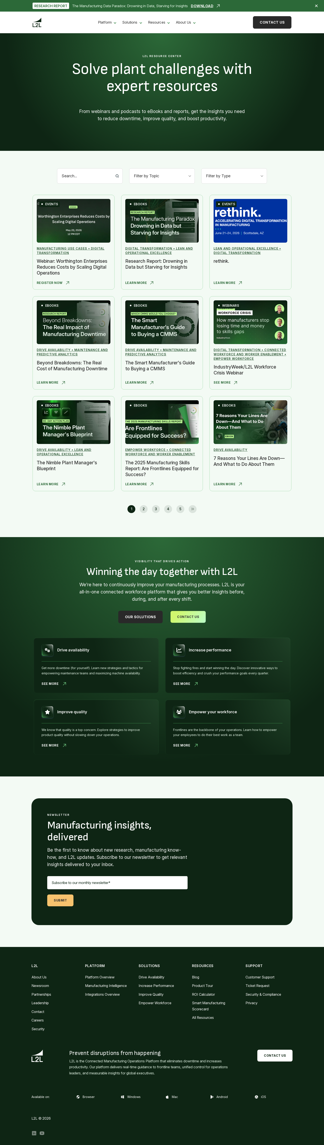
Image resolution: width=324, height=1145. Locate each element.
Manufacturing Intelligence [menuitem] (106, 985)
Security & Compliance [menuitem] (263, 994)
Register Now (53, 283)
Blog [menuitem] (195, 977)
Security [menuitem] (38, 1029)
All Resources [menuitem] (203, 1017)
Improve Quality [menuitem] (151, 994)
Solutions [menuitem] (129, 22)
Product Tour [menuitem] (202, 985)
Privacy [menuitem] (252, 1003)
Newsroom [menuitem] (40, 985)
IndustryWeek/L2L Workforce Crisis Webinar (245, 370)
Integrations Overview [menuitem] (102, 994)
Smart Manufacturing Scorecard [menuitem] (208, 1006)
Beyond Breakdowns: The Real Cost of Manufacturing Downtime (72, 365)
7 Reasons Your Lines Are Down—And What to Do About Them (249, 461)
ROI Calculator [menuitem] (203, 994)
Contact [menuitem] (37, 1011)
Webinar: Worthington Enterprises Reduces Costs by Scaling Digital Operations (72, 267)
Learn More (139, 283)
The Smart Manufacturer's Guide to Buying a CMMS (160, 365)
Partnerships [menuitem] (41, 994)
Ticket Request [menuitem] (257, 985)
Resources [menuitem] (156, 22)
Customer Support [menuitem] (260, 977)
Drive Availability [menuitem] (151, 977)
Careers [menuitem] (37, 1020)
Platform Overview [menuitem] (100, 977)
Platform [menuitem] (105, 22)
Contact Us (272, 22)
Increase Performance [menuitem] (156, 985)
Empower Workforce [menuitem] (155, 1003)
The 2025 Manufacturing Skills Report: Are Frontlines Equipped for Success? (162, 468)
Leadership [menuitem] (40, 1003)
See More (225, 382)
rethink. (221, 261)
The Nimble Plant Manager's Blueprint (67, 465)
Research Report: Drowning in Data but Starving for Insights (156, 264)
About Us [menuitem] (183, 22)
